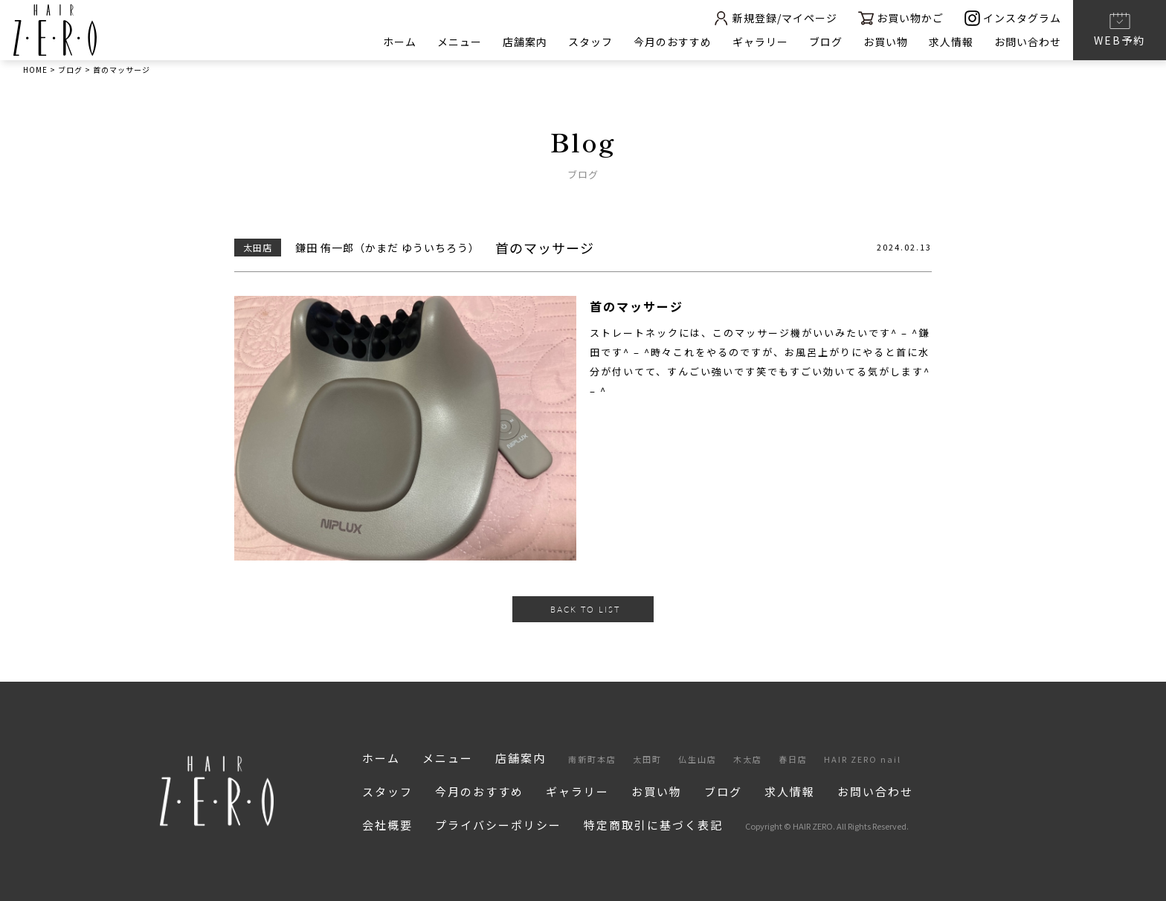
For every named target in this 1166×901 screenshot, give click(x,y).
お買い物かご (901, 18)
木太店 (747, 759)
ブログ (826, 41)
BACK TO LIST (585, 609)
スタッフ (590, 41)
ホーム (399, 41)
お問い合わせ (1027, 41)
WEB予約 (1119, 29)
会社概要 (387, 825)
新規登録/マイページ (775, 18)
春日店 (793, 759)
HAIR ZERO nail (862, 759)
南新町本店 (592, 759)
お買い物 (885, 41)
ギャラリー (760, 41)
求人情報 (951, 41)
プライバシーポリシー (498, 825)
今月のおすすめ (673, 41)
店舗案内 (525, 41)
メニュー (459, 41)
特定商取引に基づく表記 (653, 825)
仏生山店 (697, 759)
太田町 (647, 759)
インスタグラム (1012, 18)
